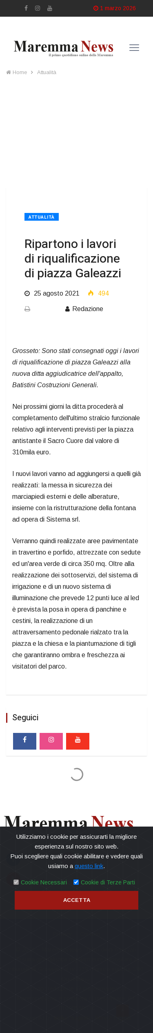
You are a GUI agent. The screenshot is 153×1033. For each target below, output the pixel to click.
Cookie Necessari (44, 882)
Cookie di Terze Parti (108, 882)
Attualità (46, 72)
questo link (89, 865)
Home (16, 72)
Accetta (76, 900)
